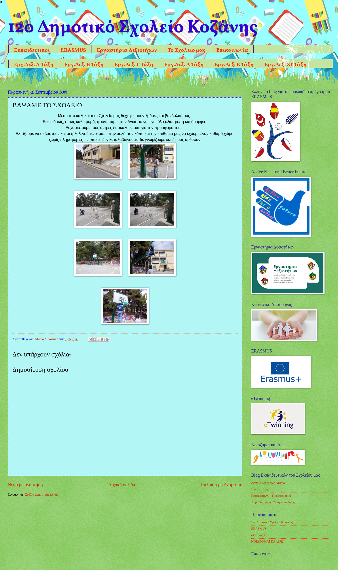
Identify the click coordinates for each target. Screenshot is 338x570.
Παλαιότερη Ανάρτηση (221, 484)
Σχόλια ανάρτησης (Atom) (42, 494)
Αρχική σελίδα (121, 484)
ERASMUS (73, 50)
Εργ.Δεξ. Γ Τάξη (133, 65)
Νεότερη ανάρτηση (25, 484)
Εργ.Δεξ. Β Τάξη (84, 65)
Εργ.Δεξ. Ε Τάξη (234, 65)
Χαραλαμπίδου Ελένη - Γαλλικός (272, 502)
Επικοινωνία (232, 50)
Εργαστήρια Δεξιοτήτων (127, 50)
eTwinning (258, 535)
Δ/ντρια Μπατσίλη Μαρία (268, 483)
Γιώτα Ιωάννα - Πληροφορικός (271, 495)
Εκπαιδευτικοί (32, 50)
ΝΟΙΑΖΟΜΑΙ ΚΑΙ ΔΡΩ (267, 541)
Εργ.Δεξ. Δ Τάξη (184, 65)
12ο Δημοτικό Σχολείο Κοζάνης (271, 522)
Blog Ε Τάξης (260, 489)
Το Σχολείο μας (186, 50)
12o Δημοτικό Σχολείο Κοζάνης (132, 27)
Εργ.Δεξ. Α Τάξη (33, 65)
